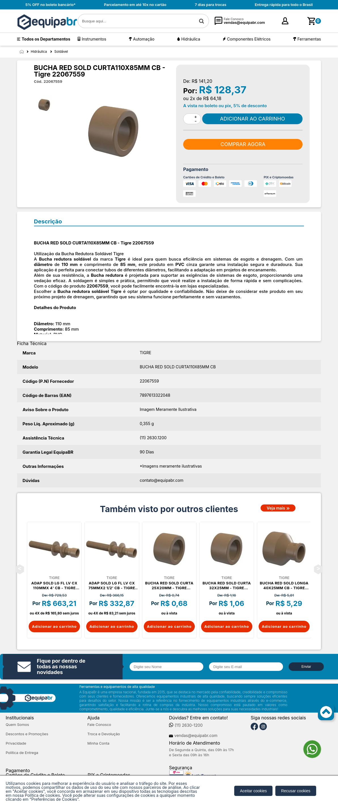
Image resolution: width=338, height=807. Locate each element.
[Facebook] (254, 727)
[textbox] (143, 21)
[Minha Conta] (268, 21)
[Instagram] (263, 727)
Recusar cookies (295, 791)
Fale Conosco (99, 724)
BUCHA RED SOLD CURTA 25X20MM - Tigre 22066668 (169, 585)
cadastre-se (297, 22)
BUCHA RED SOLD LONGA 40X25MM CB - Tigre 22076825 (284, 585)
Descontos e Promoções (27, 734)
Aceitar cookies (253, 791)
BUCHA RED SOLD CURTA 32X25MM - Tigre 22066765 (226, 585)
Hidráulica (190, 39)
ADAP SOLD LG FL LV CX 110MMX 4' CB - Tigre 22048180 (54, 585)
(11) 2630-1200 (189, 725)
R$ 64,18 (212, 98)
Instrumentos (94, 39)
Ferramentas (309, 39)
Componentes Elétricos (249, 39)
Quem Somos (17, 724)
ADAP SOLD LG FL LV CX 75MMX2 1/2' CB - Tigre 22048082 (111, 585)
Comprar (252, 118)
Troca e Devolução (103, 734)
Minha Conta (98, 743)
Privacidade (16, 743)
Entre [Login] (277, 22)
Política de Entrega (22, 753)
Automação (143, 39)
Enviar (306, 667)
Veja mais (276, 508)
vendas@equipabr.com (195, 736)
